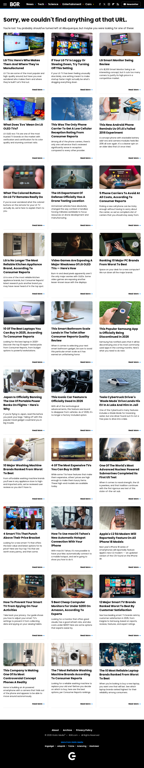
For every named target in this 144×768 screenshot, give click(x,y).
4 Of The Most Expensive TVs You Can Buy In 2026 (71, 467)
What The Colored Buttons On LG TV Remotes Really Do (23, 195)
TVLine (71, 746)
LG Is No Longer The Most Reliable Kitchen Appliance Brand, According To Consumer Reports (22, 266)
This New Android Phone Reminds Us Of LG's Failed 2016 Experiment (117, 128)
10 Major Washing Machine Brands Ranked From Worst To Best (23, 469)
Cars (88, 4)
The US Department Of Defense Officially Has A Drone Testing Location (68, 197)
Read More (37, 89)
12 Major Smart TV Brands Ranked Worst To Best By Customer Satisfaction (117, 606)
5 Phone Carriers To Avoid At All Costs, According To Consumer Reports (119, 197)
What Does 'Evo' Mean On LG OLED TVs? (23, 126)
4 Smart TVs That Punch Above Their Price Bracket (21, 535)
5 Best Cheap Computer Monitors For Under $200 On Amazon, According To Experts (71, 608)
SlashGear (94, 746)
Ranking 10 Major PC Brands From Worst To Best (119, 262)
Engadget (49, 746)
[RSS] (118, 4)
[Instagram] (109, 4)
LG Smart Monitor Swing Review (116, 62)
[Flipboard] (113, 4)
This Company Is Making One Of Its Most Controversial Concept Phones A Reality (20, 676)
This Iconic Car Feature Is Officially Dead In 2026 (69, 399)
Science (53, 4)
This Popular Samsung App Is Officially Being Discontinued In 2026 (118, 332)
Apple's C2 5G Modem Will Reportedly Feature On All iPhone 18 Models (117, 538)
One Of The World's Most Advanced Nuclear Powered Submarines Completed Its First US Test (119, 471)
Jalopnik (61, 746)
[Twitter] (104, 4)
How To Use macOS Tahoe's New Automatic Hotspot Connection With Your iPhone (70, 539)
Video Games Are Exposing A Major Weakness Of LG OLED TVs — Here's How (71, 264)
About (55, 730)
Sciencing (81, 746)
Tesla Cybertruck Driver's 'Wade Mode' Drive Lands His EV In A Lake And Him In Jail (119, 401)
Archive (67, 730)
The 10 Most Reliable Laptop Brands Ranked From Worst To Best (119, 674)
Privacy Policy (84, 730)
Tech (41, 4)
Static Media (58, 735)
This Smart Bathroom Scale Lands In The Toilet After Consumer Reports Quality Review (70, 334)
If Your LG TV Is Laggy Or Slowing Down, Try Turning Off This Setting (70, 64)
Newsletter (131, 4)
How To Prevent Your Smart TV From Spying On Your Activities (22, 606)
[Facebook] (100, 4)
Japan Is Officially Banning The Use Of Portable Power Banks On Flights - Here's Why (22, 403)
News (30, 4)
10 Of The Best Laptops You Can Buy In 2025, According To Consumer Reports (22, 332)
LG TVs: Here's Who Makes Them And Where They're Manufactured (21, 64)
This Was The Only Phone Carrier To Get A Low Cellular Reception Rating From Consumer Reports (71, 130)
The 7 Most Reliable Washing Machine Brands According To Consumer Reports (71, 674)
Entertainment (71, 4)
